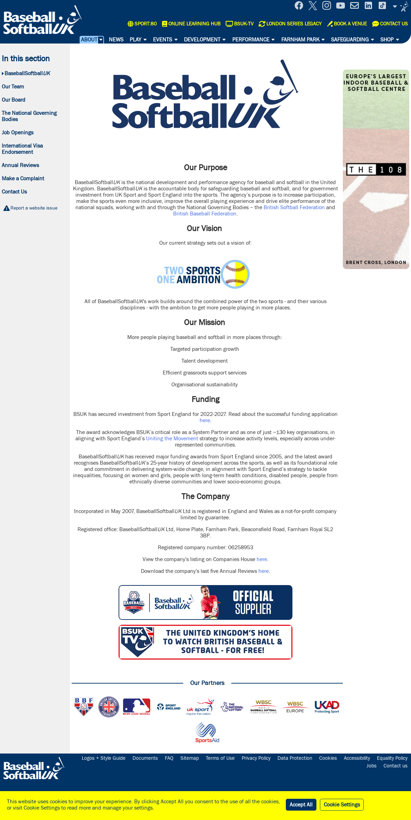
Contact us (396, 766)
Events (162, 40)
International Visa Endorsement (22, 149)
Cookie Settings (342, 805)
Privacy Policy (256, 758)
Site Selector (400, 6)
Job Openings (17, 132)
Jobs (371, 766)
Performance (250, 40)
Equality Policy (392, 758)
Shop (387, 40)
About (89, 40)
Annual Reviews (20, 165)
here (205, 420)
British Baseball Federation (204, 214)
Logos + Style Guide (104, 758)
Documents (145, 758)
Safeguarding (350, 40)
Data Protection (294, 758)
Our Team (13, 87)
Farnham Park (300, 40)
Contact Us (14, 192)
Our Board (13, 100)
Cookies (328, 758)
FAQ (169, 758)
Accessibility (357, 758)
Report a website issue (33, 208)
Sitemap (189, 758)
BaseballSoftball (27, 73)
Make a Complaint (23, 178)
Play (135, 40)
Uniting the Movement (172, 438)
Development (202, 40)
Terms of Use (220, 758)
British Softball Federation (294, 207)
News (116, 40)
